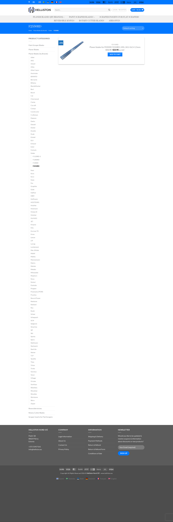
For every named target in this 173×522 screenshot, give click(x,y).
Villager (33, 378)
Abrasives (114, 21)
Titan (32, 362)
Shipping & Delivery (95, 436)
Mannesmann (35, 260)
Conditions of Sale (95, 453)
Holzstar (34, 215)
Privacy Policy (63, 449)
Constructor (35, 112)
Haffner (33, 193)
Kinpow (33, 225)
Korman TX (35, 231)
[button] (119, 10)
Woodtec (34, 394)
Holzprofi (34, 212)
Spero (33, 340)
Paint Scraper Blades (82, 17)
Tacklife (33, 359)
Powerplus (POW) (37, 292)
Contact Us (62, 445)
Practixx (33, 295)
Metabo (33, 269)
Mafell (33, 253)
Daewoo (33, 118)
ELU (32, 140)
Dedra (33, 121)
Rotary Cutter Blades (91, 21)
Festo (32, 180)
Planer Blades (34, 49)
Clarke (33, 102)
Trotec (33, 368)
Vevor (33, 375)
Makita (33, 257)
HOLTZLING (35, 202)
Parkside (34, 285)
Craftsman (34, 115)
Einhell (33, 137)
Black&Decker (35, 86)
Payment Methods (95, 441)
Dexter (33, 128)
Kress (33, 234)
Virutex (33, 381)
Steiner (33, 352)
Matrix (33, 263)
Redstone (34, 301)
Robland (33, 304)
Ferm (32, 173)
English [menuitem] (114, 479)
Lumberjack (35, 247)
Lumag (33, 244)
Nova (32, 279)
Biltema (33, 83)
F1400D (35, 163)
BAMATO (34, 76)
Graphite (34, 186)
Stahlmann (34, 343)
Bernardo (34, 80)
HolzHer (34, 205)
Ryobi (33, 311)
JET (32, 221)
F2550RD (36, 166)
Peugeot (33, 288)
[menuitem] (40, 2)
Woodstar (34, 391)
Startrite (33, 349)
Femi (32, 170)
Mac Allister (35, 250)
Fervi (32, 177)
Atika (32, 67)
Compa (33, 108)
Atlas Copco (35, 70)
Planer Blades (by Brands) (49, 17)
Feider (50, 30)
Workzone (34, 397)
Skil (32, 333)
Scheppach (34, 317)
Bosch (33, 93)
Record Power (35, 298)
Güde (32, 189)
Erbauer (33, 144)
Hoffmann (34, 199)
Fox (32, 183)
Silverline (34, 327)
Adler (33, 57)
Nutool (33, 282)
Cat (32, 96)
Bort (32, 89)
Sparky (33, 336)
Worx (33, 400)
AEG (32, 60)
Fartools (33, 150)
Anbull (33, 64)
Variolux (34, 372)
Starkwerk (34, 346)
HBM (32, 196)
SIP (32, 330)
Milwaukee (34, 272)
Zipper (33, 404)
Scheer (33, 314)
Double (33, 131)
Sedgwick (34, 324)
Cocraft (33, 105)
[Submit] (109, 10)
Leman (33, 237)
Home (30, 30)
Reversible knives (64, 21)
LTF (32, 241)
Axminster (34, 73)
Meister (33, 266)
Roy (32, 308)
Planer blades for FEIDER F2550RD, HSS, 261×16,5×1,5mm (115, 47)
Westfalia (34, 388)
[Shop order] (133, 28)
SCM (32, 320)
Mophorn (34, 276)
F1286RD (36, 160)
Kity (32, 228)
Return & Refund (94, 445)
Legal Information (65, 436)
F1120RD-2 (37, 156)
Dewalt (33, 124)
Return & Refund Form (96, 449)
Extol (32, 147)
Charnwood (35, 99)
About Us (62, 441)
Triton (33, 365)
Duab (32, 134)
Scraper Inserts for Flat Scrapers (119, 17)
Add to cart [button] (115, 54)
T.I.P (32, 356)
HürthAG (34, 218)
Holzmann (34, 209)
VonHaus (34, 384)
